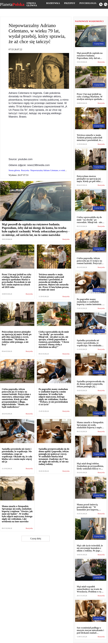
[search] (105, 4)
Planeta (12, 4)
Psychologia (87, 3)
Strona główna (31, 4)
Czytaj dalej (35, 538)
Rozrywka (53, 3)
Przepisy (69, 3)
